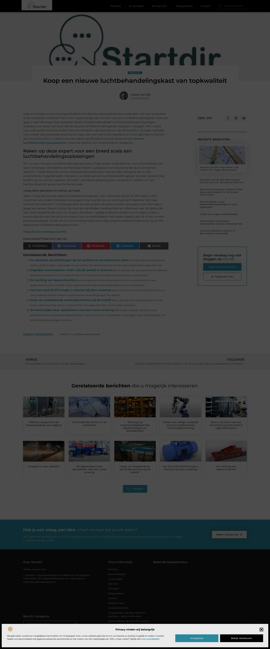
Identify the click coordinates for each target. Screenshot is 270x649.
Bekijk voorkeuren (241, 638)
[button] (261, 629)
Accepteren (196, 638)
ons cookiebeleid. (151, 639)
